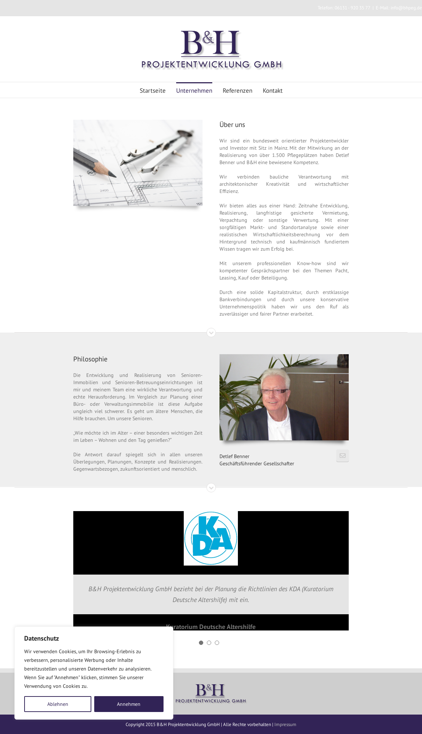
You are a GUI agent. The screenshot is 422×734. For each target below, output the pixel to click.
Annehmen (128, 704)
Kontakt (273, 91)
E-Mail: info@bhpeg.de (399, 8)
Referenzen (237, 91)
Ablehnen (57, 704)
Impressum (285, 724)
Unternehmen (194, 91)
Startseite (153, 91)
